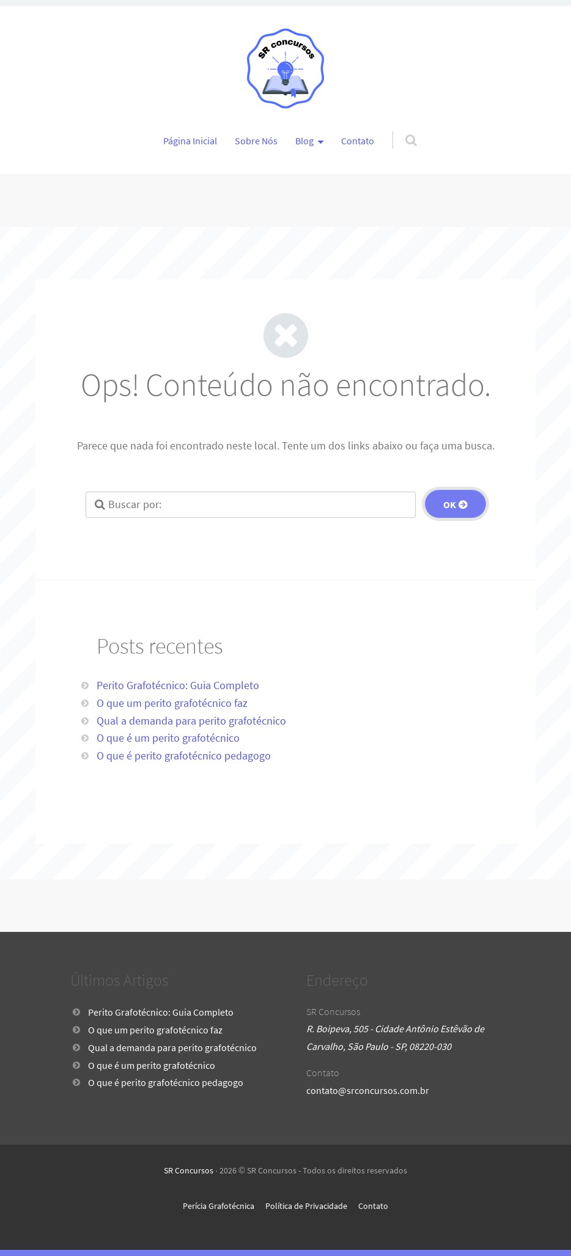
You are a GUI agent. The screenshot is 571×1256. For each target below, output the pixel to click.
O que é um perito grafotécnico (168, 738)
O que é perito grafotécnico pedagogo (184, 755)
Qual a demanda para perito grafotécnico (191, 721)
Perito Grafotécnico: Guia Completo (178, 685)
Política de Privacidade (306, 1205)
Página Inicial (190, 141)
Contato (357, 141)
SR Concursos (188, 1170)
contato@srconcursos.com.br (367, 1090)
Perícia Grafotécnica (218, 1205)
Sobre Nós (256, 141)
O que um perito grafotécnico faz (172, 703)
